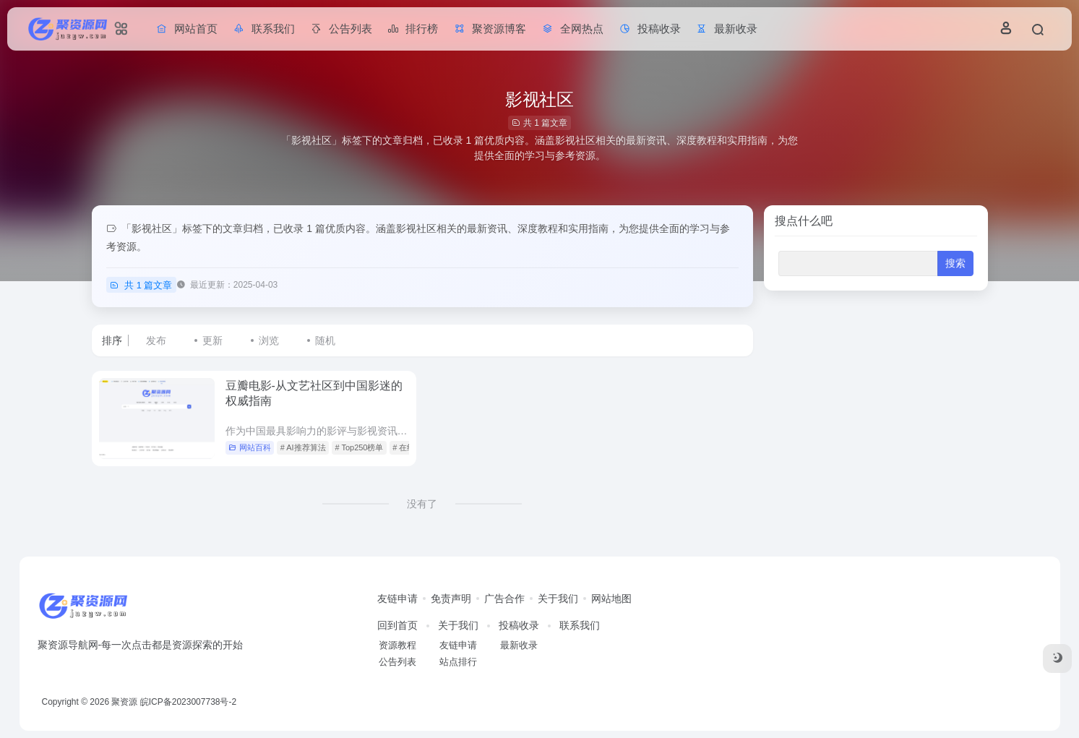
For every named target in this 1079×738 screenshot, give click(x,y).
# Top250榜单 (359, 447)
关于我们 (558, 598)
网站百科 (249, 447)
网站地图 (611, 598)
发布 (156, 340)
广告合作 (504, 598)
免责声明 (451, 598)
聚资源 (124, 702)
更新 (212, 340)
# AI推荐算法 (303, 447)
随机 (325, 340)
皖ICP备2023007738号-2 (188, 702)
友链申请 (397, 598)
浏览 (269, 340)
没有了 (422, 504)
